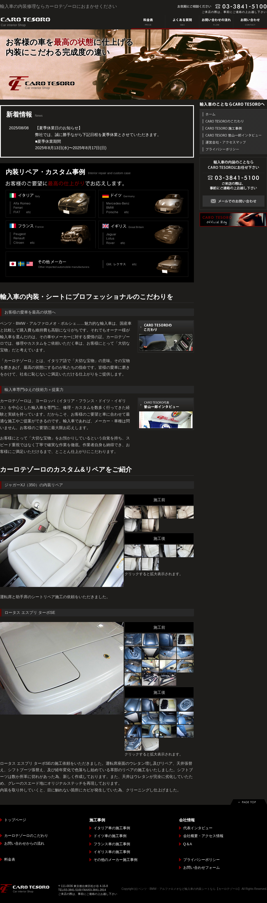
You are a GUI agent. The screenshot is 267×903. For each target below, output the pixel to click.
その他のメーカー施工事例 (115, 860)
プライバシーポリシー (201, 860)
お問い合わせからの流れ (24, 843)
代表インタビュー (197, 828)
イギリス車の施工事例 (112, 852)
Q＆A (187, 844)
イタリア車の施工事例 (112, 828)
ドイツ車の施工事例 (110, 836)
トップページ (15, 820)
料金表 (9, 859)
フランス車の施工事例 (112, 844)
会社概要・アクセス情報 (203, 836)
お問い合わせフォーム (201, 867)
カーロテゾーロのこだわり (26, 835)
